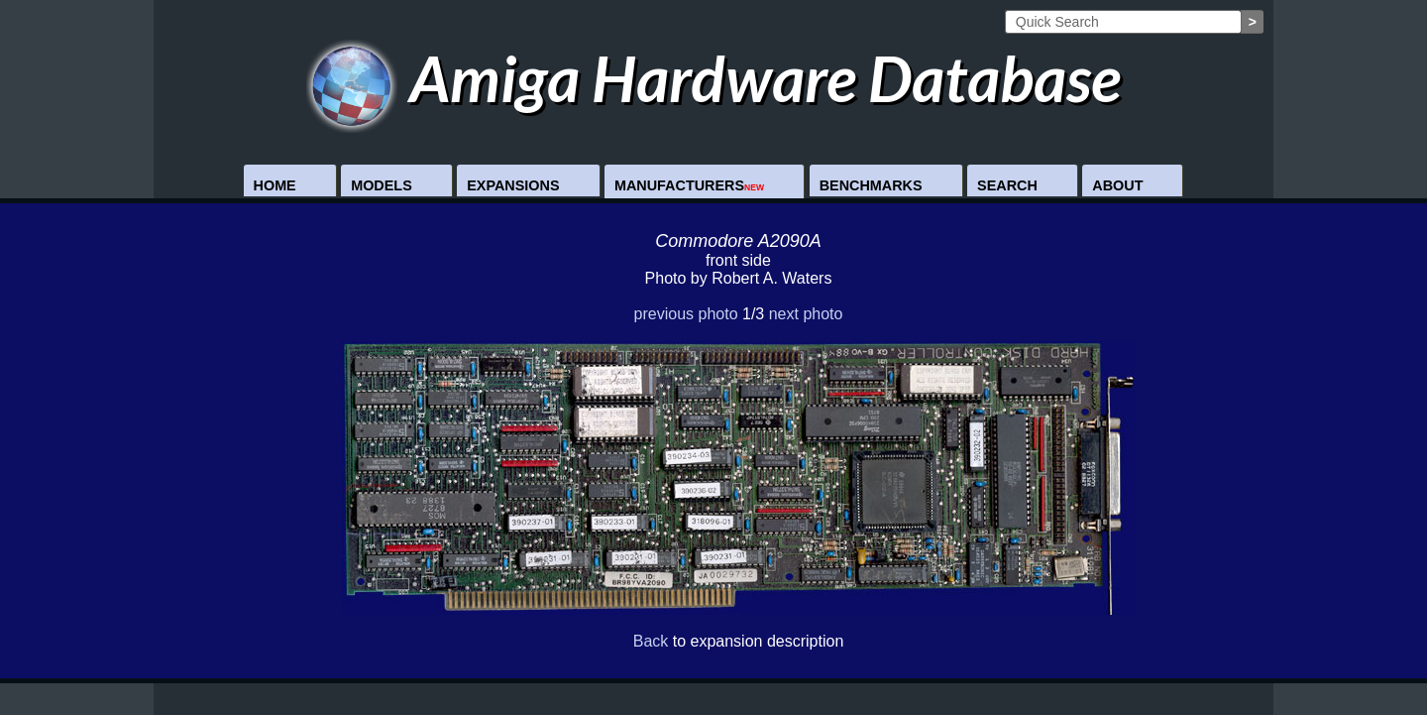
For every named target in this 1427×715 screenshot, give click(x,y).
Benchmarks (871, 185)
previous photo (686, 313)
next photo (806, 313)
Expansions (513, 185)
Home (275, 185)
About (1117, 185)
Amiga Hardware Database (714, 78)
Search (1007, 185)
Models (381, 185)
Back (651, 641)
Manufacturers (689, 185)
